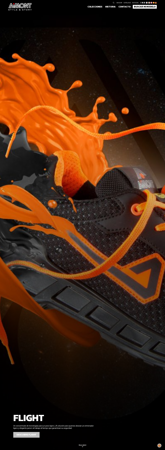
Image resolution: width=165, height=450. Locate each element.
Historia (110, 6)
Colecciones (95, 6)
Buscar (119, 2)
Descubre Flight (26, 434)
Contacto (124, 6)
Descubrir (82, 445)
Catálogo (127, 2)
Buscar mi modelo (145, 6)
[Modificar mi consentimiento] (159, 445)
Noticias (135, 2)
